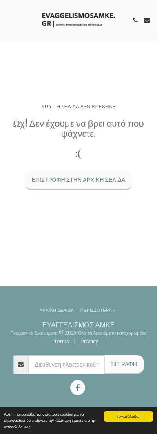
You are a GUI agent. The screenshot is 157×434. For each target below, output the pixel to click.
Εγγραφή (124, 364)
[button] (9, 20)
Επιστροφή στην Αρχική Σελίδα (79, 179)
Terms (61, 342)
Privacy (89, 342)
